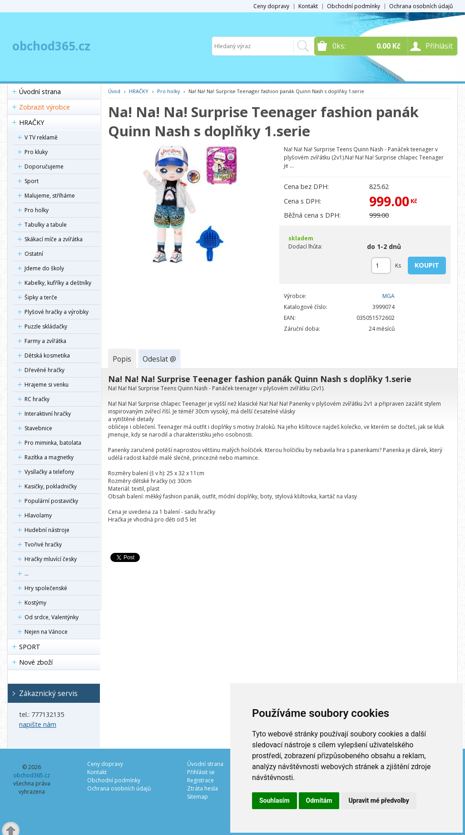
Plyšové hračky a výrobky (57, 312)
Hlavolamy (38, 515)
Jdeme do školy (44, 268)
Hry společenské (46, 588)
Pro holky (37, 210)
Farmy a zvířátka (45, 341)
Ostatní (34, 254)
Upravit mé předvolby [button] (378, 800)
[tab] (122, 359)
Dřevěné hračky (44, 370)
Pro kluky (36, 152)
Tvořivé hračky (43, 544)
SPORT (29, 646)
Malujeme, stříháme (50, 195)
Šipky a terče (41, 297)
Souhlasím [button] (274, 800)
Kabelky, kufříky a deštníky (58, 283)
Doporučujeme (44, 166)
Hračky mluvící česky (51, 559)
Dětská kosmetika (47, 355)
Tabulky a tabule (46, 225)
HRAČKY (31, 122)
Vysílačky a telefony (49, 472)
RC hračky (37, 399)
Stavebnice (38, 428)
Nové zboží (36, 662)
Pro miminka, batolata (53, 443)
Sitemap (197, 796)
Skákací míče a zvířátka (54, 239)
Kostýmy (35, 602)
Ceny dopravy (271, 6)
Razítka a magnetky (49, 457)
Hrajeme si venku (47, 384)
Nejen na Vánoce (46, 632)
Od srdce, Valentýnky (52, 617)
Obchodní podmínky (353, 6)
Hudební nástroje (47, 530)
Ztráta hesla (202, 788)
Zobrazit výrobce (44, 107)
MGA (388, 296)
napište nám (37, 724)
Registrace (200, 780)
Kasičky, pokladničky (51, 486)
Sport (32, 181)
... (27, 573)
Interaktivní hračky (48, 414)
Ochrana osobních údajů (421, 6)
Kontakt (308, 6)
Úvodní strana (40, 91)
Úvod (114, 91)
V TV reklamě (41, 137)
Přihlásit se (201, 772)
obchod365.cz (51, 46)
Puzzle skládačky (46, 326)
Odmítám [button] (319, 800)
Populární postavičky (51, 501)
